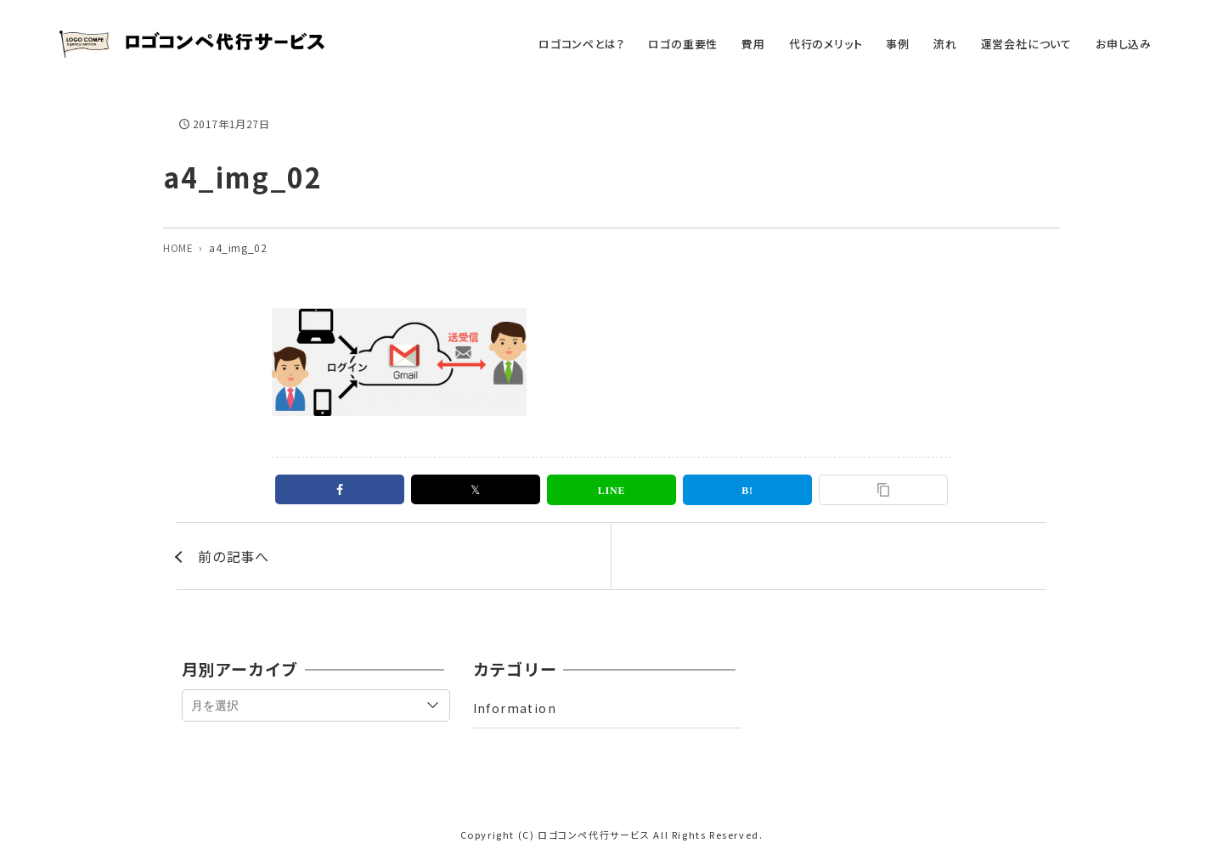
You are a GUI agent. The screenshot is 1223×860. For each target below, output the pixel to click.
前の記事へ (233, 556)
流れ (945, 44)
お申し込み (1124, 44)
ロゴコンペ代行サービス (594, 834)
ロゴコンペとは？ (581, 44)
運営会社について (1026, 44)
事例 (898, 44)
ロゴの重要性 (683, 44)
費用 (753, 44)
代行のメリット (826, 44)
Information (514, 708)
